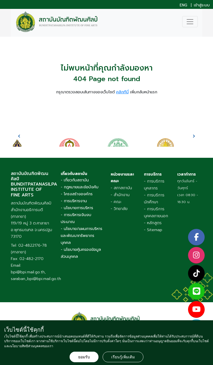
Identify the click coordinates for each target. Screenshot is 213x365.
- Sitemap (153, 230)
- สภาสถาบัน (121, 188)
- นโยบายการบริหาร (77, 208)
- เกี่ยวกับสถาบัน (75, 180)
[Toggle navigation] (190, 21)
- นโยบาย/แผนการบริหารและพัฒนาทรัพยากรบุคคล (81, 236)
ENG (183, 5)
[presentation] (19, 136)
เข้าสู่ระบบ (202, 5)
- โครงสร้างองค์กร (77, 194)
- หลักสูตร (153, 223)
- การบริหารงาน (74, 201)
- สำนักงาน (120, 195)
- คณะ (116, 202)
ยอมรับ (84, 357)
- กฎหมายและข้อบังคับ (79, 187)
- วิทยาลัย (119, 209)
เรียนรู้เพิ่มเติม (123, 357)
